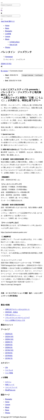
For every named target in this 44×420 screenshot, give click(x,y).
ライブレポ (9, 370)
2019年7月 (9, 358)
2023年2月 (9, 334)
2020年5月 (9, 345)
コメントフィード (11, 387)
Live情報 (8, 34)
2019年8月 (9, 356)
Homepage (9, 57)
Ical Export (38, 75)
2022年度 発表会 (11, 312)
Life (6, 367)
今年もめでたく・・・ (12, 315)
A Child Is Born (14, 42)
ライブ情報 (9, 373)
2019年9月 (9, 353)
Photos (7, 47)
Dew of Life (13, 45)
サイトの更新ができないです (15, 320)
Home (7, 25)
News (7, 28)
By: (4, 71)
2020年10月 (9, 339)
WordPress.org (10, 390)
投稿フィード (9, 384)
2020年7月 (9, 342)
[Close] (2, 2)
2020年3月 (9, 347)
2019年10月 (9, 350)
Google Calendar (27, 75)
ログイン (8, 382)
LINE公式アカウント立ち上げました (17, 309)
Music (7, 39)
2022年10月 (9, 336)
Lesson (7, 36)
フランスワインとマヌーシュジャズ (17, 317)
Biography (8, 31)
